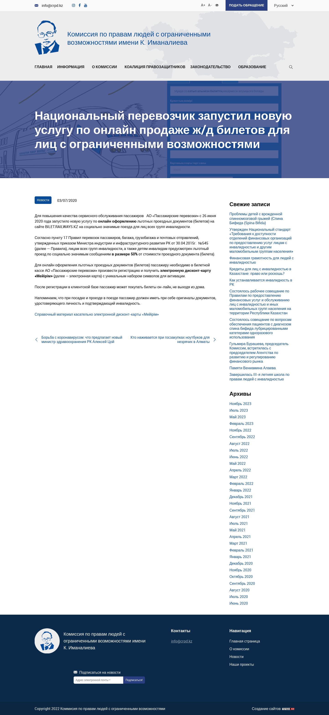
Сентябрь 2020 (242, 582)
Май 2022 (237, 462)
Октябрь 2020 (241, 576)
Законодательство (211, 66)
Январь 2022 (240, 489)
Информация (72, 66)
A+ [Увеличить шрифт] (201, 4)
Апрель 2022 (240, 469)
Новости (43, 199)
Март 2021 (238, 543)
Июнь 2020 (238, 602)
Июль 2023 (238, 409)
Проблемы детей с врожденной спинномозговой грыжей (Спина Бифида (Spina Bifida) (256, 218)
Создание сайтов (266, 708)
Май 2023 (237, 416)
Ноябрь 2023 (240, 403)
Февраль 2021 (241, 549)
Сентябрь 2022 (242, 436)
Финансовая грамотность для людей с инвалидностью (261, 259)
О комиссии (106, 66)
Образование (253, 66)
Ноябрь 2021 (240, 503)
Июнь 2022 (238, 456)
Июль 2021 (238, 522)
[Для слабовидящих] (216, 4)
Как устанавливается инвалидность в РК (260, 281)
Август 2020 (239, 589)
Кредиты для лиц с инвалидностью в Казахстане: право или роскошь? (260, 271)
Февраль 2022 (241, 483)
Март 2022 (238, 476)
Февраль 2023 (241, 423)
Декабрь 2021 (241, 496)
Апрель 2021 (240, 536)
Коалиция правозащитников (155, 66)
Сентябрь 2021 (242, 509)
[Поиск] (291, 67)
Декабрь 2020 (241, 562)
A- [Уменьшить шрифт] (209, 4)
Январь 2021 (240, 556)
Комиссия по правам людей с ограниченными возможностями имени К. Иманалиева (139, 37)
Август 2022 (239, 443)
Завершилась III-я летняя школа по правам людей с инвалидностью (259, 376)
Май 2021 (237, 529)
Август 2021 (239, 516)
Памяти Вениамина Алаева (252, 367)
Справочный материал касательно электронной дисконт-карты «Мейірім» (97, 313)
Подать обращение (245, 5)
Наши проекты (241, 664)
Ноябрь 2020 (240, 569)
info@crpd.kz (49, 5)
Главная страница (244, 640)
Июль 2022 (238, 449)
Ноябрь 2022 (240, 429)
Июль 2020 (238, 596)
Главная (43, 66)
